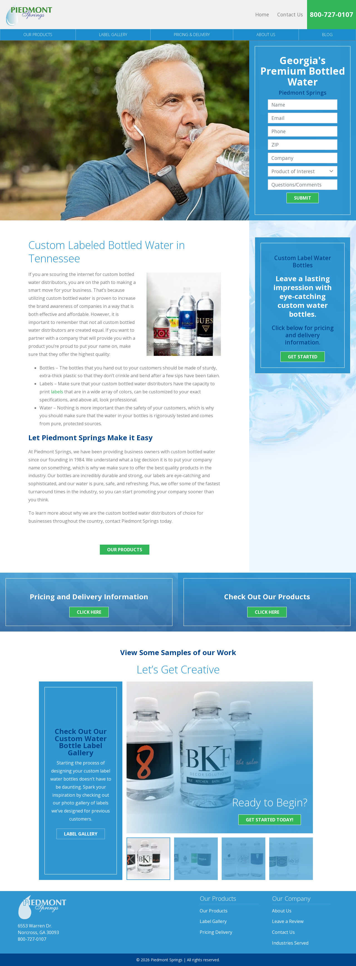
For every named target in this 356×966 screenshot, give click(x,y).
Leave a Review (287, 921)
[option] (148, 858)
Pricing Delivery (216, 932)
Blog (327, 34)
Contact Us (290, 14)
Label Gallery (113, 34)
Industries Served (290, 943)
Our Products (37, 34)
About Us (265, 34)
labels (57, 392)
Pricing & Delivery (192, 34)
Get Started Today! (269, 820)
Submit (302, 198)
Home (262, 14)
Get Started (302, 357)
